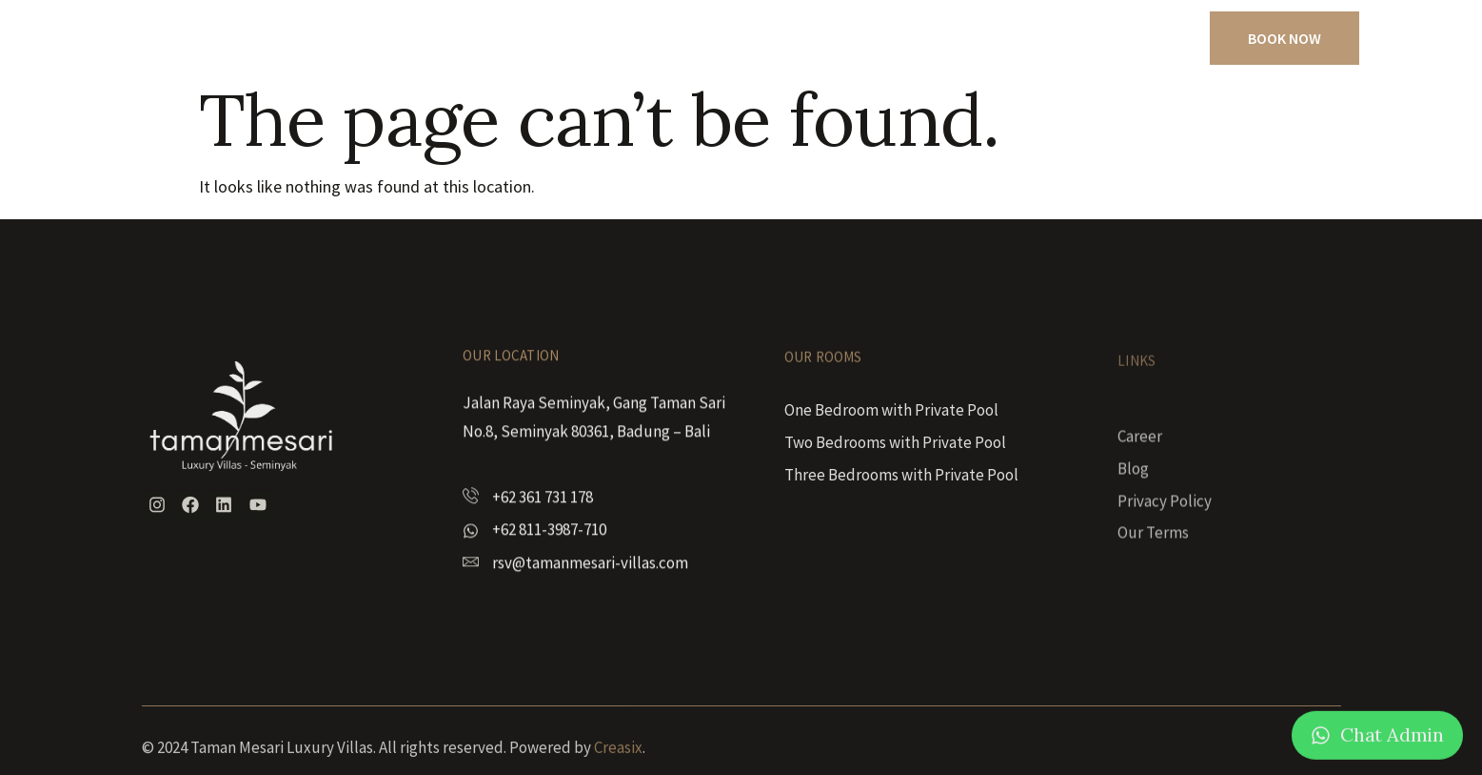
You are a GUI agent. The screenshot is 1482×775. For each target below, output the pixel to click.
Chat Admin (1392, 745)
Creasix (618, 759)
